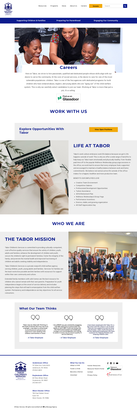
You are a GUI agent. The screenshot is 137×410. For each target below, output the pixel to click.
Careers (84, 6)
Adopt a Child (75, 365)
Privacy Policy (92, 375)
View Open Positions (103, 129)
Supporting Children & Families (31, 21)
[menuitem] (43, 6)
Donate (96, 6)
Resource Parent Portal (95, 369)
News (64, 6)
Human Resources (93, 365)
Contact (90, 372)
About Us (73, 6)
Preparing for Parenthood (68, 21)
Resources (42, 6)
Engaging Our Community (106, 21)
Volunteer (73, 375)
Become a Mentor (76, 372)
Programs (54, 6)
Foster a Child (75, 368)
